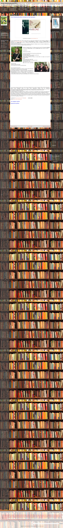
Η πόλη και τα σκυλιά (4, 220)
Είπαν (3, 172)
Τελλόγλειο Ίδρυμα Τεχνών (4, 412)
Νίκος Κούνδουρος (6, 318)
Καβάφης (2, 244)
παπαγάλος (2, 351)
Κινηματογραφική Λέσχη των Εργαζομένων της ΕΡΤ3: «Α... (57, 62)
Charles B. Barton (4, 469)
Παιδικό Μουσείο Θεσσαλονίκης (55, 161)
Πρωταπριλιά (2, 373)
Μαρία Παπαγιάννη (3, 287)
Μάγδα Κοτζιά (2, 275)
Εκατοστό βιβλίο (6, 173)
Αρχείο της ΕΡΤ (4, 104)
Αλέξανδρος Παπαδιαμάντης (4, 77)
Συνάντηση (21, 10)
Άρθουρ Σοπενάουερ (6, 101)
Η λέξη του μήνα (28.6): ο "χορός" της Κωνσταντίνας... (57, 72)
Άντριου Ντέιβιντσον (6, 93)
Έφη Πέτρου (6, 204)
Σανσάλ (4, 386)
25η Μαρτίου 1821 (4, 65)
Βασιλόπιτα (3, 111)
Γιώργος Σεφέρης (6, 141)
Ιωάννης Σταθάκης (3, 242)
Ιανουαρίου (55, 139)
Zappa (4, 508)
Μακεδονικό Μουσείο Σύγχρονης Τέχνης (5, 279)
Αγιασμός (3, 69)
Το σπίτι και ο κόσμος (6, 426)
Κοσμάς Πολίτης (3, 257)
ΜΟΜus (8, 299)
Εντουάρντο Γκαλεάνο (4, 186)
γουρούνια (7, 148)
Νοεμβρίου (55, 47)
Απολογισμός (8, 7)
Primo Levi (3, 497)
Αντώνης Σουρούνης (4, 94)
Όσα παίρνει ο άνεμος (6, 342)
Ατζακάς (2, 106)
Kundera (2, 486)
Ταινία (4, 408)
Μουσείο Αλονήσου (3, 302)
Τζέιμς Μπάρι (7, 417)
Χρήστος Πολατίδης (5, 450)
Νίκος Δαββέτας (6, 316)
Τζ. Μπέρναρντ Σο (7, 416)
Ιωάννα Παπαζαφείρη (4, 241)
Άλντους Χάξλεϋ (2, 80)
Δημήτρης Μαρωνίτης (6, 154)
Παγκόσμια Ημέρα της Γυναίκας (5, 345)
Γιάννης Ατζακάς (3, 128)
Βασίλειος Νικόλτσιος (3, 109)
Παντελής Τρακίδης (4, 350)
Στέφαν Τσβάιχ (7, 398)
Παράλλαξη (2, 354)
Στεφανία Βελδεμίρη (4, 399)
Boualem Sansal (7, 468)
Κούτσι (7, 258)
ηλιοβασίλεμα (2, 225)
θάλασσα (7, 227)
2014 (54, 142)
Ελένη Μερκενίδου (4, 179)
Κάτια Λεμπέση (4, 250)
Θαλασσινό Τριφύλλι (5, 228)
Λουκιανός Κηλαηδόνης (3, 274)
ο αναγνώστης (5, 328)
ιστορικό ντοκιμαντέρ (5, 239)
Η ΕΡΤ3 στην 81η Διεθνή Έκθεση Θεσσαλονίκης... (56, 110)
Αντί (1, 91)
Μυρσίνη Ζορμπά (7, 311)
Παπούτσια (5, 353)
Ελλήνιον (5, 183)
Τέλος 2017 (6, 413)
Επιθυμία (7, 187)
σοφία (2, 392)
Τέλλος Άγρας (2, 413)
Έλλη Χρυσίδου (7, 182)
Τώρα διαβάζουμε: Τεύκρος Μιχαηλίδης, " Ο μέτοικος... (57, 79)
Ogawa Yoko (4, 493)
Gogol (8, 480)
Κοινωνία (3, 256)
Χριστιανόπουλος (7, 452)
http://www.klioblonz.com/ (34, 38)
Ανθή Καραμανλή (4, 88)
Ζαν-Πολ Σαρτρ (3, 207)
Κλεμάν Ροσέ (7, 255)
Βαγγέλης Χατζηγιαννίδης (6, 107)
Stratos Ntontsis (2, 503)
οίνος (2, 339)
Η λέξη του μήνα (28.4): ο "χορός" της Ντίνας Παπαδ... (57, 88)
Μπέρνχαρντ (2, 307)
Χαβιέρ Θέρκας (6, 443)
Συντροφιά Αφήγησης (29, 10)
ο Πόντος (5, 333)
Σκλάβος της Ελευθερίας (4, 390)
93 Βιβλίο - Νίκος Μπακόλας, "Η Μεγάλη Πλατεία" (56, 95)
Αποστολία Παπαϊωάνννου (4, 99)
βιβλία (3, 12)
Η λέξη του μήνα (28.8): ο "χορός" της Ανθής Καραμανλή (57, 51)
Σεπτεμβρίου (55, 49)
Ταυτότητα (49, 10)
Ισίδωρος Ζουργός (3, 238)
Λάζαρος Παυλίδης (6, 267)
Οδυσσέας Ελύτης (4, 335)
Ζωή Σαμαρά (7, 211)
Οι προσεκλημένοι (7, 338)
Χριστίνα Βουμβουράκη (5, 453)
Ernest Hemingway (3, 474)
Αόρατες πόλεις (6, 95)
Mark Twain (7, 489)
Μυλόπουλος (2, 311)
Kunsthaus (5, 486)
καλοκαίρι (5, 247)
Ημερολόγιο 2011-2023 (6, 226)
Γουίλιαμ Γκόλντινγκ (3, 148)
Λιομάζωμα (5, 271)
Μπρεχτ (7, 310)
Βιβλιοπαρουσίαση (3, 115)
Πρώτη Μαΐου (6, 373)
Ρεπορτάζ (2, 379)
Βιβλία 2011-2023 (22, 7)
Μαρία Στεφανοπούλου (3, 288)
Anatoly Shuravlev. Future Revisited (5, 464)
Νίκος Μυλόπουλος (6, 320)
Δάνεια (8, 150)
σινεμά (5, 388)
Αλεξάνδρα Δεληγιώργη (4, 75)
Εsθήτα (1, 205)
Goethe (5, 480)
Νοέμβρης (7, 321)
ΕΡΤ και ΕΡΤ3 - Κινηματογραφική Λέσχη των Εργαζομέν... (56, 82)
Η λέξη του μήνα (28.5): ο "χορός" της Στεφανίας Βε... (57, 85)
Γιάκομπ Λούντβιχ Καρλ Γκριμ (4, 127)
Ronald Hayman (2, 500)
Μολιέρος (5, 299)
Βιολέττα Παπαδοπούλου (5, 117)
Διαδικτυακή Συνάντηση (37, 7)
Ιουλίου (55, 132)
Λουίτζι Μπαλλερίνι (6, 273)
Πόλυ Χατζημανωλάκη (6, 366)
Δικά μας (58, 7)
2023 (54, 36)
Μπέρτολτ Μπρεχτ (7, 307)
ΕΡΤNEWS (2, 196)
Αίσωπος (8, 73)
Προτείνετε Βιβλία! (3, 37)
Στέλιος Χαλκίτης (2, 398)
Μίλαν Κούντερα (7, 296)
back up (8, 465)
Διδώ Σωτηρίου (6, 162)
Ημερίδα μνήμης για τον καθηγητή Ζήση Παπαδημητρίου (57, 65)
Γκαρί (1, 145)
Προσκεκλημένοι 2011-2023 (13, 10)
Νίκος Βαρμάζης (3, 315)
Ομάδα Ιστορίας (6, 340)
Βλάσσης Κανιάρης (3, 120)
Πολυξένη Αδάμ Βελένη (5, 367)
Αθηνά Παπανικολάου (4, 72)
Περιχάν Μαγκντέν (4, 362)
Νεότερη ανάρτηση (14, 126)
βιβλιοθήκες (2, 113)
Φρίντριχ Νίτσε (6, 440)
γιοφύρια (2, 134)
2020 (54, 40)
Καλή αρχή (3, 246)
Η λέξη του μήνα (5, 216)
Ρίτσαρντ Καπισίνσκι (3, 380)
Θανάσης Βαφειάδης (3, 229)
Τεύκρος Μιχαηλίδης (5, 415)
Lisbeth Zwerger (6, 487)
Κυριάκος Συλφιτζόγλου (4, 260)
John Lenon (6, 485)
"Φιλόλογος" (2, 64)
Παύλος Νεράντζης (6, 358)
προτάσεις (6, 372)
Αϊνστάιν (5, 73)
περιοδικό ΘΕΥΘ (7, 361)
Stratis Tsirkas (6, 502)
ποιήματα (5, 364)
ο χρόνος (7, 334)
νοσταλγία (2, 323)
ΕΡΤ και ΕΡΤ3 (6, 193)
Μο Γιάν (2, 299)
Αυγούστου (55, 131)
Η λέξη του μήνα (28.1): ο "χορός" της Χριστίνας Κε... (57, 117)
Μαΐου (55, 134)
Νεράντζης (6, 312)
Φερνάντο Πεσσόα (4, 434)
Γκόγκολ (8, 145)
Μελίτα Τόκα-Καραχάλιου (5, 294)
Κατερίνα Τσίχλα (6, 249)
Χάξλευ (5, 444)
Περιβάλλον (3, 361)
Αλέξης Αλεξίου (3, 78)
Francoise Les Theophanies (19, 41)
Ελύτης (8, 183)
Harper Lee (5, 481)
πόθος (1, 364)
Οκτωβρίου (55, 48)
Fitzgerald (7, 476)
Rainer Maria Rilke (4, 498)
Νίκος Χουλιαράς (3, 321)
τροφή (5, 429)
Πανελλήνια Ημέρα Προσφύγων (4, 348)
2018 (54, 42)
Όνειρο (2, 341)
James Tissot (3, 484)
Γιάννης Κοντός (3, 129)
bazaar (2, 466)
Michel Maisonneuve (4, 490)
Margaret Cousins (3, 489)
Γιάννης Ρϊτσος (6, 130)
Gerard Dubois (3, 479)
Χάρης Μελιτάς (6, 445)
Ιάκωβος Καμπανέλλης (3, 237)
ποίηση (8, 364)
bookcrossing (2, 468)
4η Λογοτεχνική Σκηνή (5, 66)
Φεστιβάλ (2, 435)
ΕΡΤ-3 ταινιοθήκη (6, 194)
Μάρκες (3, 291)
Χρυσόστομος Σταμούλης (4, 458)
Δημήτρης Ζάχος (3, 153)
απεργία (2, 98)
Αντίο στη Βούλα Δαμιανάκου (56, 76)
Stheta (2, 502)
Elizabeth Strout (6, 473)
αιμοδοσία (2, 73)
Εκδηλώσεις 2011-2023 (4, 174)
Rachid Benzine (7, 497)
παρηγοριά (2, 355)
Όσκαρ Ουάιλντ (3, 343)
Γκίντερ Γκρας (4, 145)
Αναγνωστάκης (2, 82)
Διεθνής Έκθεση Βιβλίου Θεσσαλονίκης (48, 7)
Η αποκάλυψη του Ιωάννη (4, 213)
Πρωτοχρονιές (3, 374)
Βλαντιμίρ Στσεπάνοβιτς (4, 119)
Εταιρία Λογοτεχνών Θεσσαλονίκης (5, 197)
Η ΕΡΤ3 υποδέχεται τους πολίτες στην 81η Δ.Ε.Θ (56, 97)
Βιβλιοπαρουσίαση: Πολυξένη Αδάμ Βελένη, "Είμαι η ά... (57, 57)
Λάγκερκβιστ (2, 267)
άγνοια (6, 69)
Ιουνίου (55, 133)
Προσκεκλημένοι (4, 10)
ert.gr (54, 159)
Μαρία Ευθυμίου (6, 284)
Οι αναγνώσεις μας (5, 335)
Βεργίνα (7, 111)
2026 (54, 33)
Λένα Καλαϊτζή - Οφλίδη (5, 268)
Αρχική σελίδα (30, 126)
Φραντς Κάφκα (3, 439)
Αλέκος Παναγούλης (6, 74)
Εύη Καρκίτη (5, 200)
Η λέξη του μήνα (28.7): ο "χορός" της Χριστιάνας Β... (57, 69)
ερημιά (5, 190)
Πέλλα (3, 359)
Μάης (3, 276)
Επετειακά (2, 187)
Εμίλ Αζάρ (3, 184)
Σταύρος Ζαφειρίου (3, 396)
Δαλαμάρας (2, 150)
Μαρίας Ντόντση (7, 289)
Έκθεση (1, 175)
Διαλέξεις (2, 161)
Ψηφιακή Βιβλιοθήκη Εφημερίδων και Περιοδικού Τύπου (5, 461)
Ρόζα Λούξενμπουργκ (3, 381)
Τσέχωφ (3, 430)
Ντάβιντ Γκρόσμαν (4, 324)
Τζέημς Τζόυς (3, 417)
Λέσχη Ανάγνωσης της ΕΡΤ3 (9, 3)
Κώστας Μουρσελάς (3, 265)
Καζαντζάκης (5, 244)
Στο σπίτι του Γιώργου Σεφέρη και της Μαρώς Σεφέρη (57, 54)
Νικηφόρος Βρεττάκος (4, 313)
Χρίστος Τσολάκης (6, 455)
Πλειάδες (7, 363)
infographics (6, 482)
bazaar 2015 (6, 466)
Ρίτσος (7, 380)
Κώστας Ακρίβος (6, 263)
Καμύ (8, 247)
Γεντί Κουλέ (3, 124)
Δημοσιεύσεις (29, 7)
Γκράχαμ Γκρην (3, 146)
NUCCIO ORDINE (5, 492)
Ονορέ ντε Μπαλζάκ (6, 341)
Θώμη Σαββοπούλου (4, 236)
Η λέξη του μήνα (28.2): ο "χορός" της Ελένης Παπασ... (57, 113)
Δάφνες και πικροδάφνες (5, 151)
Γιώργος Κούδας (3, 138)
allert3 (6, 463)
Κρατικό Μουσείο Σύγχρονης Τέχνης (5, 259)
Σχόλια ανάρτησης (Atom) (32, 129)
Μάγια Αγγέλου (7, 275)
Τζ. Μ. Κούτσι (2, 416)
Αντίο (3, 7)
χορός (6, 448)
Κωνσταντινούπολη (4, 262)
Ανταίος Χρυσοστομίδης (5, 90)
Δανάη (5, 150)
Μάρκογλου (6, 291)
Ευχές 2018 (5, 203)
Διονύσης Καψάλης (4, 167)
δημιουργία (2, 156)
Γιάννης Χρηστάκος (4, 132)
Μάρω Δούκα (7, 292)
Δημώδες (3, 158)
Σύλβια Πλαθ (5, 401)
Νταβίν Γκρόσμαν (7, 323)
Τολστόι (2, 428)
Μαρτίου (55, 137)
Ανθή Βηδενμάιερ (7, 87)
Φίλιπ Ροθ (6, 437)
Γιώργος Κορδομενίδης (6, 137)
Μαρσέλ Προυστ (2, 292)
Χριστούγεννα (2, 456)
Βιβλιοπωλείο (2, 116)
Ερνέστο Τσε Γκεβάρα (6, 192)
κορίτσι (6, 256)
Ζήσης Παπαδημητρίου (6, 208)
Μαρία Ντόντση (6, 286)
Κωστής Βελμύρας (6, 266)
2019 (54, 41)
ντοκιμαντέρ (2, 326)
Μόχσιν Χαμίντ (2, 305)
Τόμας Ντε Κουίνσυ (6, 428)
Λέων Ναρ (5, 270)
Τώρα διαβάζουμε (56, 10)
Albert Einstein (2, 463)
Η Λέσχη (4, 217)
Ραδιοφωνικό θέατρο (3, 377)
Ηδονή (4, 222)
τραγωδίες (3, 429)
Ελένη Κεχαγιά (7, 178)
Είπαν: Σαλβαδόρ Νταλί (57, 129)
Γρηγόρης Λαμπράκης (4, 149)
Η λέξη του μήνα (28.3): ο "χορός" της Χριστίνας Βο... (57, 90)
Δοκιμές (8, 167)
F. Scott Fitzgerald (3, 476)
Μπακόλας (6, 305)
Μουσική (6, 304)
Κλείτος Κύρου (4, 254)
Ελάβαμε (3, 178)
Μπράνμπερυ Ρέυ (3, 310)
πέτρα (8, 362)
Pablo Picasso (3, 495)
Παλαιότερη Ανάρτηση (46, 126)
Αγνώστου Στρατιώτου (4, 70)
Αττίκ (4, 106)
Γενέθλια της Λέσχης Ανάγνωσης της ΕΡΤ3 (56, 74)
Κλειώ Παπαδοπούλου (19, 99)
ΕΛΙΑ (4, 181)
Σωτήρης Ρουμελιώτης (4, 404)
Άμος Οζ (7, 80)
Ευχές (1, 203)
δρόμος (2, 168)
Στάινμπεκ (6, 395)
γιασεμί (8, 132)
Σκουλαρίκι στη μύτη (3, 391)
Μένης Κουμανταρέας (3, 295)
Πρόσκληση (2, 372)
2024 (54, 35)
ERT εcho (54, 157)
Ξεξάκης (2, 328)
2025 (54, 34)
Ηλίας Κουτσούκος (6, 223)
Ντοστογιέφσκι (6, 326)
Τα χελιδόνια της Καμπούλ (5, 407)
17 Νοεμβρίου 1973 (6, 64)
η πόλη (8, 219)
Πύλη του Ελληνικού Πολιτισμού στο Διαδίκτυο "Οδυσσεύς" (5, 376)
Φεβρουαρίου (56, 138)
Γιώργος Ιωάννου (3, 135)
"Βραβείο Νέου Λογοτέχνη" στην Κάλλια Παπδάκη (56, 59)
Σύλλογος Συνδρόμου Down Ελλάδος (40, 10)
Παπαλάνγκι (2, 353)
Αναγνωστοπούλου (3, 83)
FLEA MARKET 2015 (3, 477)
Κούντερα (4, 258)
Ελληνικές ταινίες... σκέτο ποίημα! (56, 67)
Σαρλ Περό (6, 386)
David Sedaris (4, 471)
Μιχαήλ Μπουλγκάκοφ (4, 297)
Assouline (5, 465)
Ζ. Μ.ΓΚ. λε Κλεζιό (5, 205)
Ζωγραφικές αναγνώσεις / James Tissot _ (57, 126)
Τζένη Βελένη (3, 418)
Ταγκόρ (1, 408)
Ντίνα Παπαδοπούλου (5, 325)
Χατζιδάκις (5, 447)
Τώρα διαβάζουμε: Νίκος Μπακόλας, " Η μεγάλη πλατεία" (57, 123)
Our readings (5, 494)
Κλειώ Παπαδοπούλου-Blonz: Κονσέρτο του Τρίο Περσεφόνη (57, 105)
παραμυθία (6, 354)
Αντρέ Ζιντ (2, 93)
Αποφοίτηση (15, 7)
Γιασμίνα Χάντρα (4, 133)
